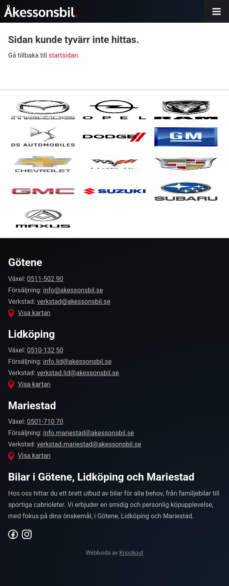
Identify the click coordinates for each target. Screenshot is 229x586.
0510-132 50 (45, 350)
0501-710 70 (45, 421)
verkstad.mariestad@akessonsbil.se (89, 444)
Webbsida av (114, 553)
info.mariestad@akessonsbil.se (88, 433)
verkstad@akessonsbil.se (73, 301)
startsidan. (64, 55)
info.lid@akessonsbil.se (77, 361)
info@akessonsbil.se (73, 290)
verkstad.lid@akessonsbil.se (78, 373)
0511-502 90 (45, 279)
